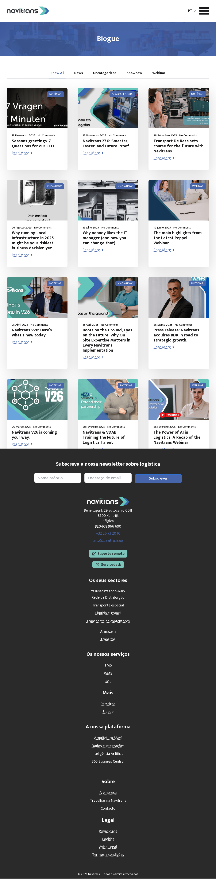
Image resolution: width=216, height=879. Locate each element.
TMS (108, 666)
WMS (108, 674)
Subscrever (158, 479)
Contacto (108, 809)
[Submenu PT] (194, 11)
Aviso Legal (108, 847)
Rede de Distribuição (108, 598)
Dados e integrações (108, 746)
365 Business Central (108, 762)
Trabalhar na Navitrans (108, 801)
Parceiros (108, 704)
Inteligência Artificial (108, 754)
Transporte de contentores (108, 621)
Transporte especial (108, 606)
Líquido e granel (108, 613)
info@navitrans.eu (108, 540)
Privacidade (108, 832)
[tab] (55, 73)
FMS (108, 681)
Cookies (108, 839)
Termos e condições (108, 855)
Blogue (108, 712)
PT (190, 10)
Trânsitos (108, 640)
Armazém (108, 632)
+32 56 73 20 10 (108, 533)
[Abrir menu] (204, 11)
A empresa (108, 793)
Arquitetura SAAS (108, 738)
